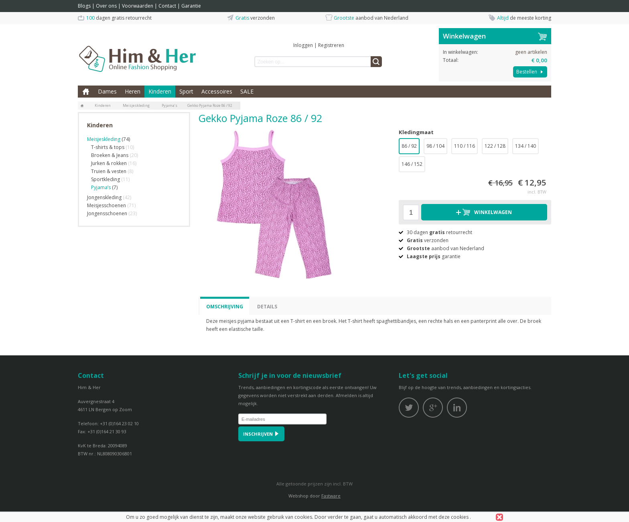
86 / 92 (409, 146)
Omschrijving (224, 306)
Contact (167, 5)
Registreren (331, 45)
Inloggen (303, 45)
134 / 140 (525, 146)
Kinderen (159, 91)
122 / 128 (495, 146)
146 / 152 (412, 164)
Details (267, 306)
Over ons (106, 5)
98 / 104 (435, 146)
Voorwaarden (137, 5)
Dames (107, 91)
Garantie (191, 5)
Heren (132, 91)
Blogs (84, 5)
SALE (247, 91)
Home (86, 92)
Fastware (331, 496)
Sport (186, 91)
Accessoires (216, 91)
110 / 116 (464, 146)
